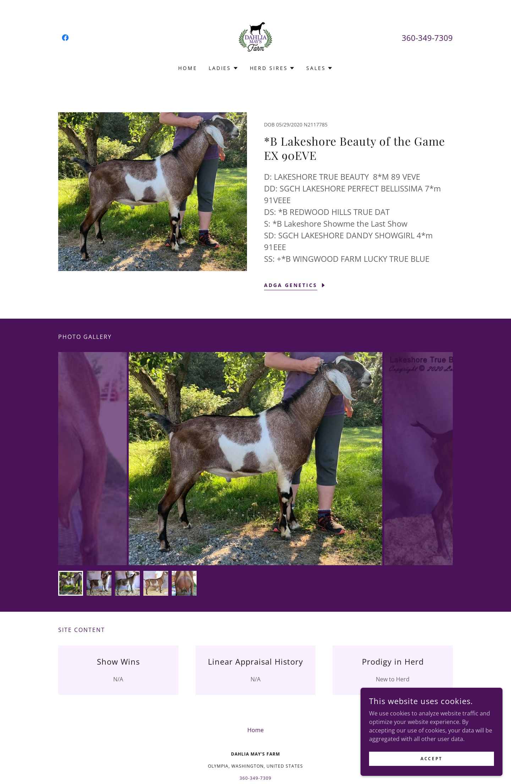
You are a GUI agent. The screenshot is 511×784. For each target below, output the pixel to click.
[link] (65, 38)
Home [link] (187, 68)
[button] (223, 68)
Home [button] (255, 730)
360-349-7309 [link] (427, 37)
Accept (431, 763)
